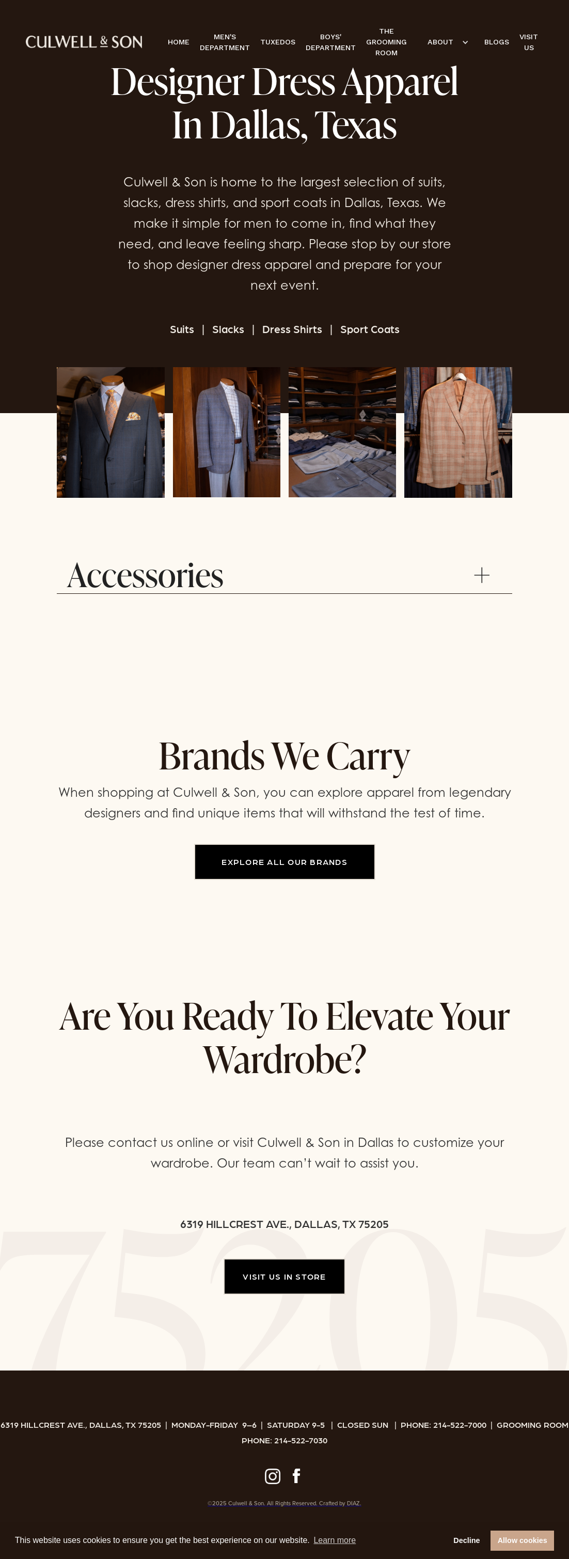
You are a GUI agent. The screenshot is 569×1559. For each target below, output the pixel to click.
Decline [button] (466, 1540)
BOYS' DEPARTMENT (331, 42)
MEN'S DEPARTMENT (225, 42)
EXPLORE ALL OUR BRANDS (284, 862)
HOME (178, 42)
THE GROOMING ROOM (386, 42)
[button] (445, 42)
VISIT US (528, 42)
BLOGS (496, 42)
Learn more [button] (334, 1540)
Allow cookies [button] (522, 1540)
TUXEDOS (277, 42)
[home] (84, 42)
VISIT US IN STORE (284, 1276)
